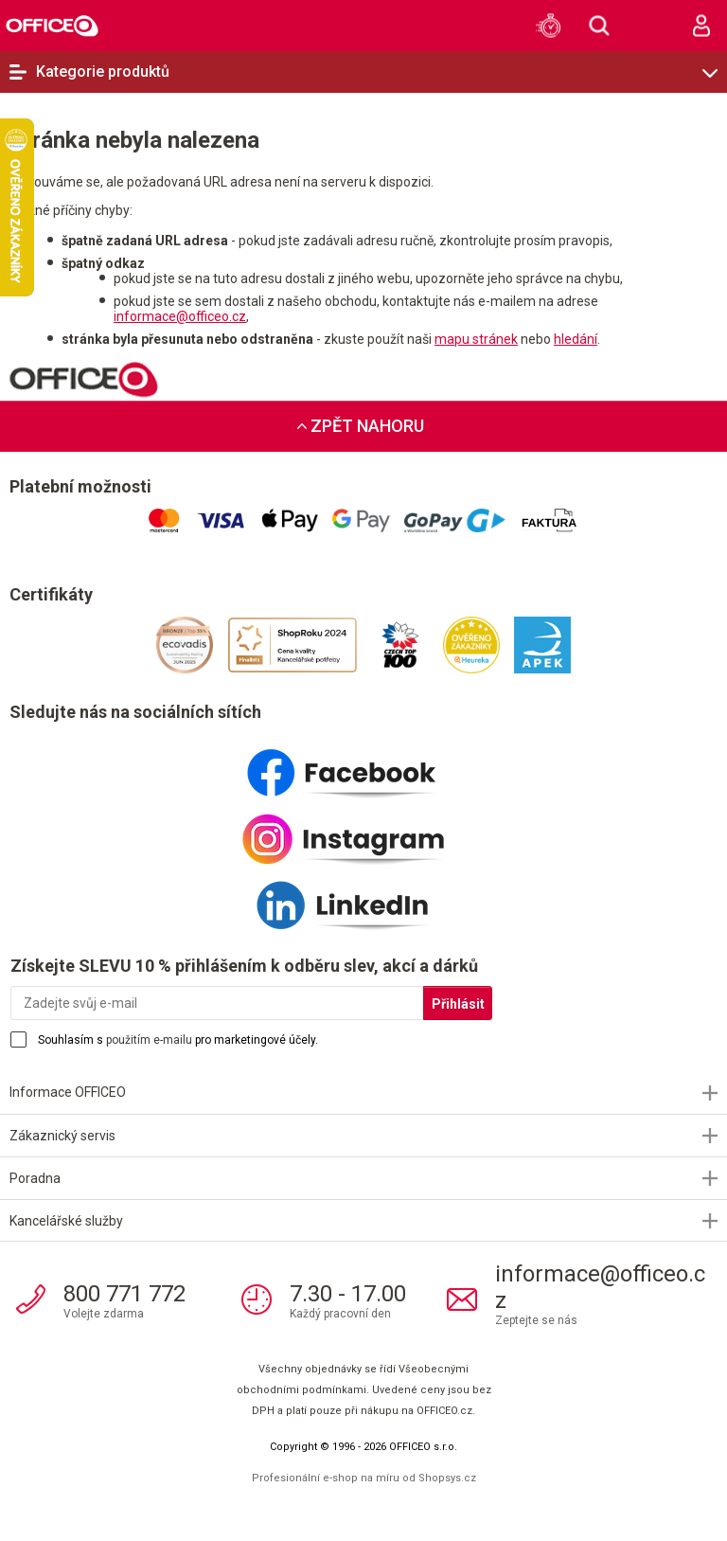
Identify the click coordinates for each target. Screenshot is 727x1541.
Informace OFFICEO (67, 1092)
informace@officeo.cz (180, 316)
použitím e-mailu (149, 1040)
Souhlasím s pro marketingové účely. (178, 1040)
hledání (575, 339)
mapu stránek (476, 339)
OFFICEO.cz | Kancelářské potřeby (52, 25)
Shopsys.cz (447, 1478)
